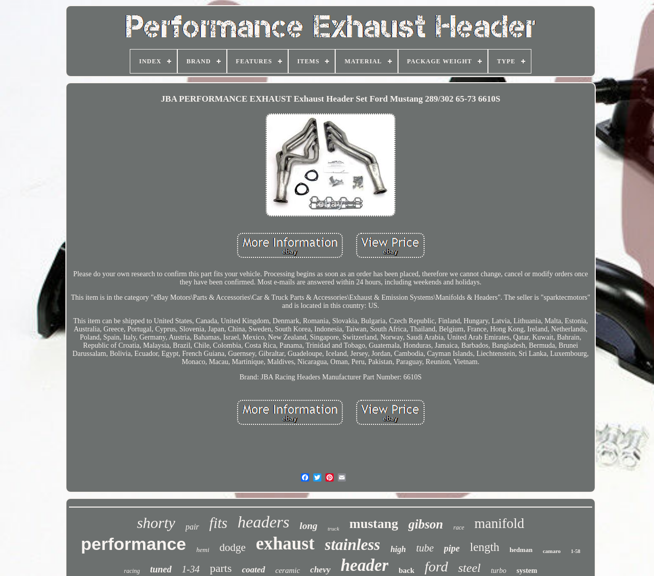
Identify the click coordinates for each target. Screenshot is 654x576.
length (485, 547)
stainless (353, 545)
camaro (551, 551)
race (458, 527)
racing (132, 570)
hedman (520, 550)
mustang (373, 523)
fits (218, 523)
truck (333, 528)
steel (469, 567)
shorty (156, 522)
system (527, 570)
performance (133, 544)
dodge (233, 547)
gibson (425, 524)
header (365, 565)
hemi (202, 550)
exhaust (285, 544)
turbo (498, 570)
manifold (499, 523)
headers (263, 522)
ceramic (287, 570)
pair (192, 526)
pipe (452, 548)
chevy (320, 569)
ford (436, 566)
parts (221, 568)
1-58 (575, 551)
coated (253, 569)
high (398, 549)
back (406, 570)
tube (424, 548)
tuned (161, 569)
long (308, 525)
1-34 (191, 569)
